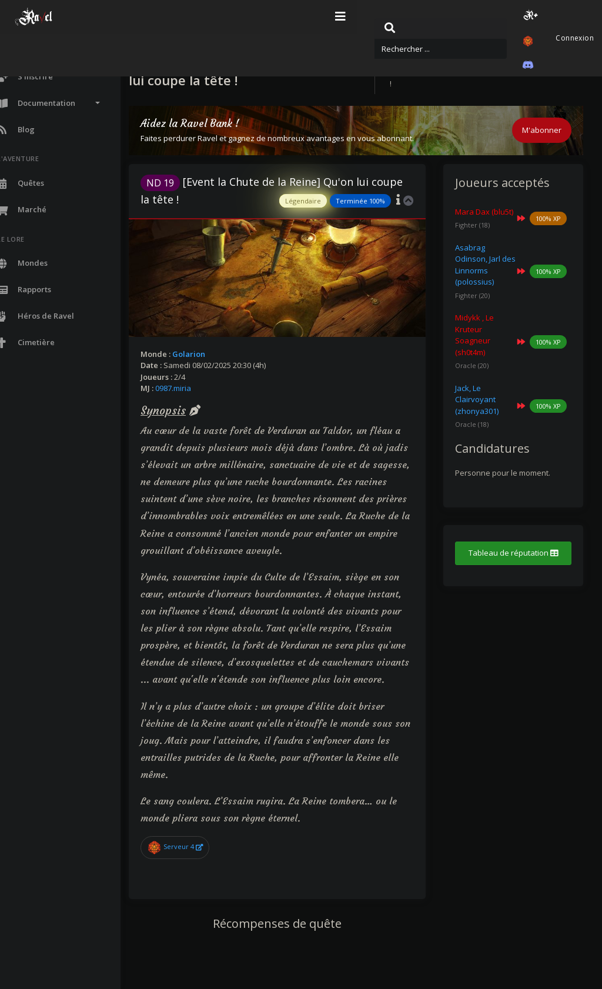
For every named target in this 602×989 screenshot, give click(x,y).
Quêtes (448, 60)
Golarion (219, 354)
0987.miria (204, 388)
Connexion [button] (559, 17)
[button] (465, 17)
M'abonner (541, 130)
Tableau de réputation (518, 569)
